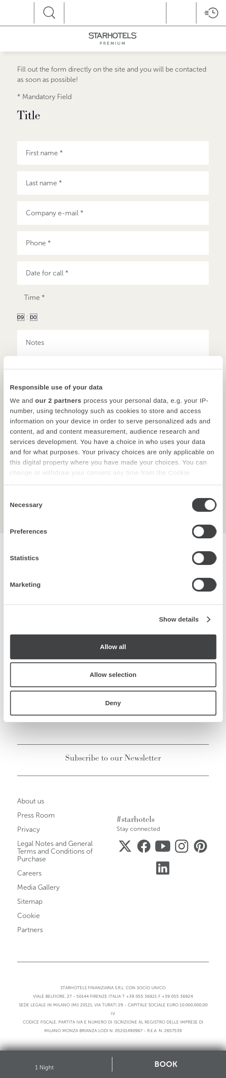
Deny (113, 703)
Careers (29, 873)
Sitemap (29, 901)
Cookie (28, 915)
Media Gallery (38, 887)
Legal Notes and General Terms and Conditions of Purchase (55, 851)
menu (29, 12)
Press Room (36, 815)
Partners (30, 929)
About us (30, 801)
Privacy (28, 829)
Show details (179, 619)
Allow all (113, 646)
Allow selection (113, 674)
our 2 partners (58, 400)
